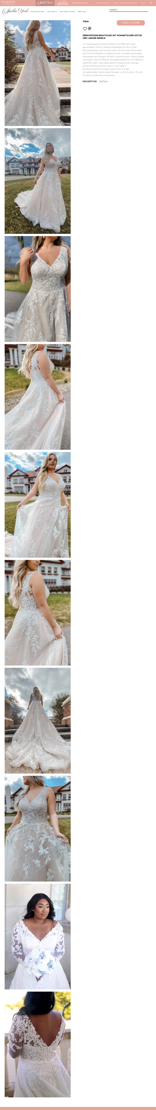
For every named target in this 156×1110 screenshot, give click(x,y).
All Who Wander (62, 3)
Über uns (82, 11)
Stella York (45, 3)
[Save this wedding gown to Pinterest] (89, 28)
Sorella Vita (80, 3)
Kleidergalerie (37, 11)
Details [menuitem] (103, 81)
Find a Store (131, 22)
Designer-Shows (67, 11)
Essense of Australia (8, 3)
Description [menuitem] (90, 81)
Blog (143, 3)
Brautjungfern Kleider (125, 3)
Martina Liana (26, 3)
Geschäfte (52, 11)
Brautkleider (103, 3)
